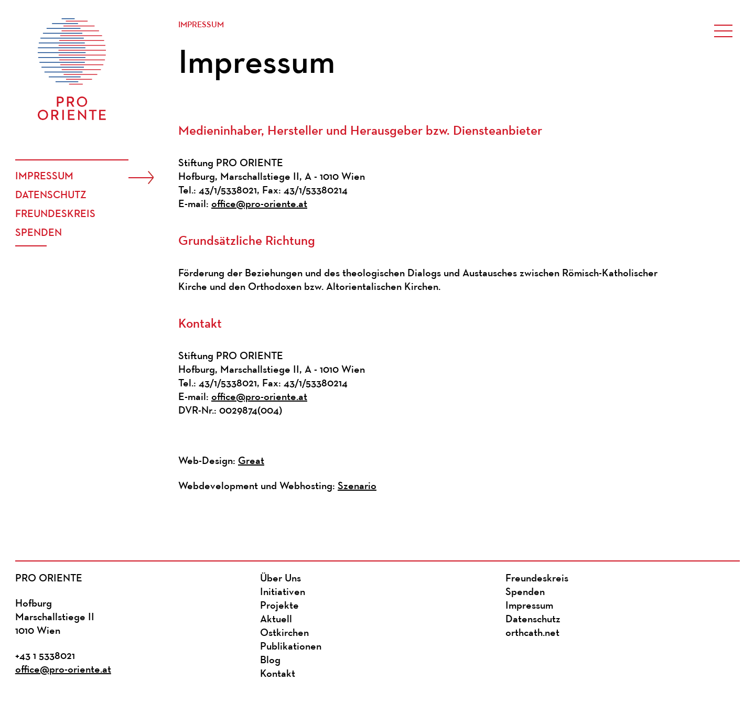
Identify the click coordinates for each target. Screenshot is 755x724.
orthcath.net (532, 633)
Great (251, 461)
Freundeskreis (55, 214)
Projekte (279, 606)
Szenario (357, 486)
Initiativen (282, 592)
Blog (270, 660)
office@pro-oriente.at (259, 204)
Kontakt (277, 674)
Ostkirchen (284, 633)
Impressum (44, 176)
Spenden (38, 233)
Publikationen (290, 647)
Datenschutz (51, 195)
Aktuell (276, 619)
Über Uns (280, 579)
